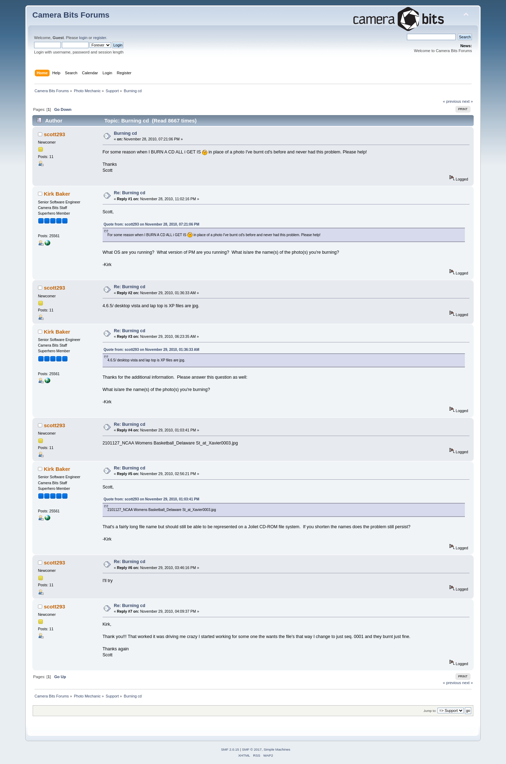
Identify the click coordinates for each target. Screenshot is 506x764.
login (83, 38)
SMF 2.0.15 (230, 749)
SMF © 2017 (252, 749)
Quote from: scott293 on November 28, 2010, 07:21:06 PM (151, 224)
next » (467, 101)
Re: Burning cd (129, 192)
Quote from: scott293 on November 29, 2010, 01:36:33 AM (152, 350)
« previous (452, 101)
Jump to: (429, 711)
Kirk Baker (57, 194)
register (99, 38)
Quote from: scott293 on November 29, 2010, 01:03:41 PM (151, 499)
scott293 (54, 134)
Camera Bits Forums (71, 15)
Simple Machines (277, 749)
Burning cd (125, 133)
